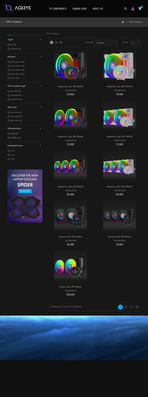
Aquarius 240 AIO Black (70, 136)
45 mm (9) (14, 91)
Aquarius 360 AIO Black (70, 186)
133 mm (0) (15, 95)
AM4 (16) (14, 78)
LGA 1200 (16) (16, 66)
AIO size (12, 107)
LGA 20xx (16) (16, 74)
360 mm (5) (15, 120)
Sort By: (90, 42)
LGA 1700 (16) (16, 70)
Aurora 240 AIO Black (70, 237)
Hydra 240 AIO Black (70, 287)
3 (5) (11, 159)
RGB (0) (13, 133)
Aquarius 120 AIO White (120, 86)
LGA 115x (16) (16, 62)
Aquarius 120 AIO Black (70, 86)
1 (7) (11, 151)
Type (10, 39)
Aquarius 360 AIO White (120, 186)
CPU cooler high (17, 86)
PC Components (57, 8)
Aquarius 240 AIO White (120, 136)
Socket (11, 57)
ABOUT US (98, 8)
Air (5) (12, 45)
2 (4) (11, 155)
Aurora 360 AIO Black (119, 237)
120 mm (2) (15, 112)
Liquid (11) (14, 49)
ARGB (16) (14, 138)
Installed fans (15, 145)
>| (136, 307)
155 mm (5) (15, 99)
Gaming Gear (80, 8)
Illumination (14, 128)
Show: (126, 42)
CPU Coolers (135, 22)
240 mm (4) (15, 116)
